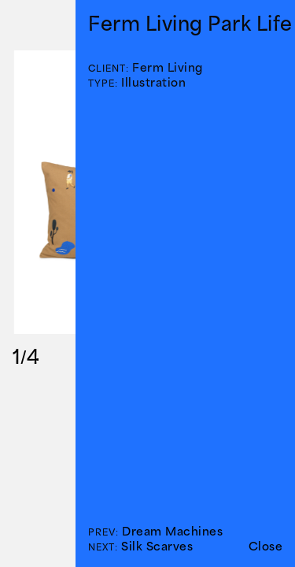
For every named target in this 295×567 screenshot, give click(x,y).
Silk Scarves (157, 546)
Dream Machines (172, 531)
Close (266, 546)
